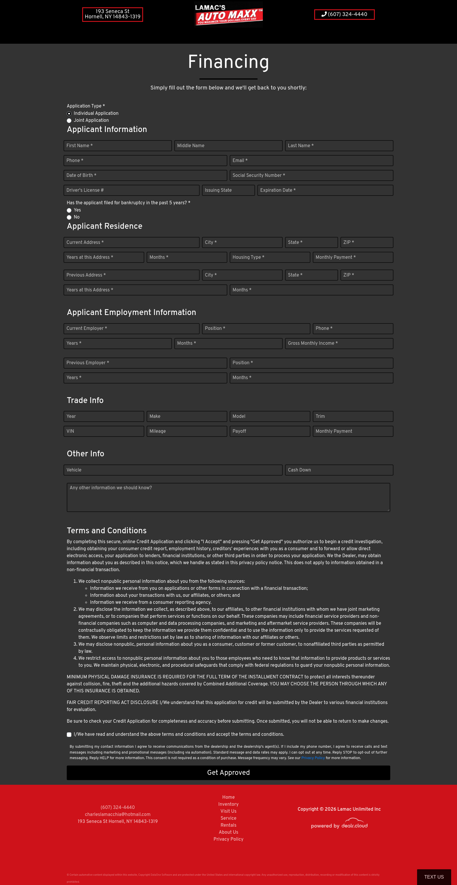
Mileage (158, 431)
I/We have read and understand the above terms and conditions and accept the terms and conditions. (179, 735)
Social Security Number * (259, 176)
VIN (70, 431)
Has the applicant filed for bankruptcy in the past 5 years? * (129, 203)
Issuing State (218, 190)
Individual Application (96, 114)
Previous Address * (86, 275)
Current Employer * (86, 329)
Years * (74, 343)
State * (295, 243)
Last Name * (301, 146)
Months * (159, 258)
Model (239, 417)
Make (155, 417)
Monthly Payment (334, 431)
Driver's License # (85, 190)
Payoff (239, 431)
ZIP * (348, 243)
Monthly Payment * (336, 258)
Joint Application (91, 121)
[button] (200, 36)
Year (71, 417)
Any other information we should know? (111, 488)
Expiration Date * (278, 190)
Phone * (74, 161)
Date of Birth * (81, 176)
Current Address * (85, 243)
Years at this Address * (89, 258)
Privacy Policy (313, 758)
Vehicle (73, 470)
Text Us (434, 877)
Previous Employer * (87, 363)
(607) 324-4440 (344, 14)
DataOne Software (161, 875)
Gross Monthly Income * (313, 343)
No (77, 217)
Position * (215, 329)
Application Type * (86, 106)
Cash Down (299, 470)
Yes (77, 210)
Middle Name (190, 146)
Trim (320, 417)
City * (211, 243)
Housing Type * (249, 258)
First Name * (79, 146)
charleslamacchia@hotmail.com (118, 815)
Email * (240, 161)
